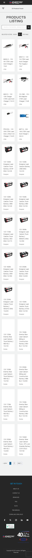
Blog (16, 506)
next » (20, 463)
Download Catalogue (16, 514)
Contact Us (16, 493)
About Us (16, 488)
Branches (16, 497)
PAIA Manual (16, 510)
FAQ (16, 501)
